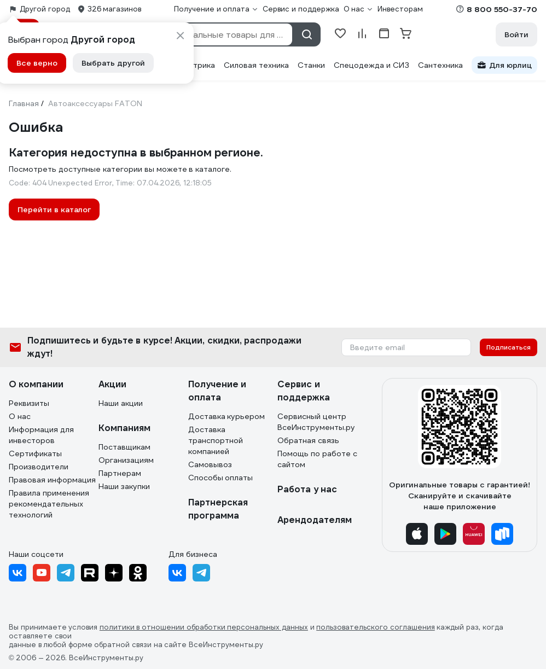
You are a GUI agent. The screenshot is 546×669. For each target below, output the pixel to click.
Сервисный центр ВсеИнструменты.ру (316, 421)
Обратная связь (308, 440)
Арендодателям (314, 520)
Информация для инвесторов (41, 434)
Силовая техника (256, 65)
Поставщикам (124, 447)
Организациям (126, 460)
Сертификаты (35, 453)
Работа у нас (307, 489)
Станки (311, 65)
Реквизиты (29, 403)
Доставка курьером (226, 416)
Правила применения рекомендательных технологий (49, 504)
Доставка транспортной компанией (215, 440)
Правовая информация (52, 480)
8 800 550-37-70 (502, 9)
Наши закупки (124, 486)
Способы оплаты (220, 477)
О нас (20, 416)
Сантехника (440, 65)
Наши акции (120, 403)
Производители (38, 467)
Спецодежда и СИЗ (371, 65)
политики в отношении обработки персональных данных (204, 627)
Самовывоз (210, 464)
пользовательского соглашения (375, 627)
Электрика (194, 65)
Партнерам (119, 473)
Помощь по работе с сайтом (317, 459)
